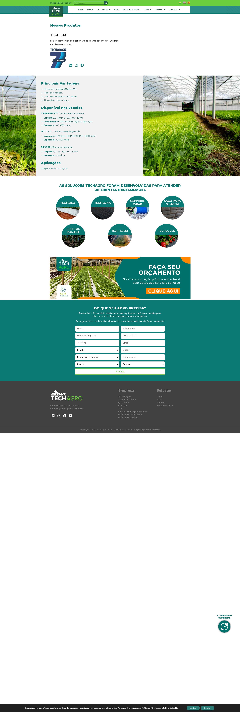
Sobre (90, 9)
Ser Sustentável (131, 9)
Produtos (103, 9)
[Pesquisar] (105, 2)
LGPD (147, 9)
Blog (116, 9)
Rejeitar (207, 708)
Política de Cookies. (171, 708)
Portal (160, 9)
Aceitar (193, 708)
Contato (174, 9)
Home (80, 9)
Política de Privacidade (150, 708)
